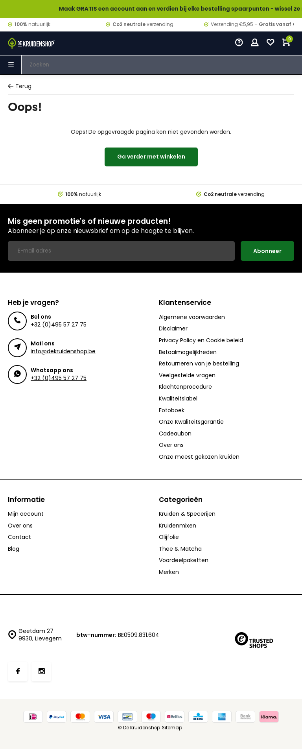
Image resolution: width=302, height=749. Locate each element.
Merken (169, 572)
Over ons (171, 445)
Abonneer (267, 251)
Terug (19, 86)
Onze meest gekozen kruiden (199, 457)
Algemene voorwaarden (192, 317)
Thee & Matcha (180, 549)
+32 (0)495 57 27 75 (59, 324)
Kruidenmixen (177, 525)
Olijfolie (169, 537)
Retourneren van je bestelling (199, 363)
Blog (13, 549)
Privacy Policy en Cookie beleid (201, 340)
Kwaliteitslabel (178, 398)
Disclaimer (173, 328)
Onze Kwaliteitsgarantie (191, 422)
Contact (19, 537)
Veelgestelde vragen (187, 375)
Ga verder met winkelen (151, 156)
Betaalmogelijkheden (188, 352)
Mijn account (26, 514)
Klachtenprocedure (185, 387)
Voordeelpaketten (183, 560)
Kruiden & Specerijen (187, 514)
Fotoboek (171, 410)
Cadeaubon (175, 433)
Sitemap (172, 728)
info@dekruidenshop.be (63, 351)
